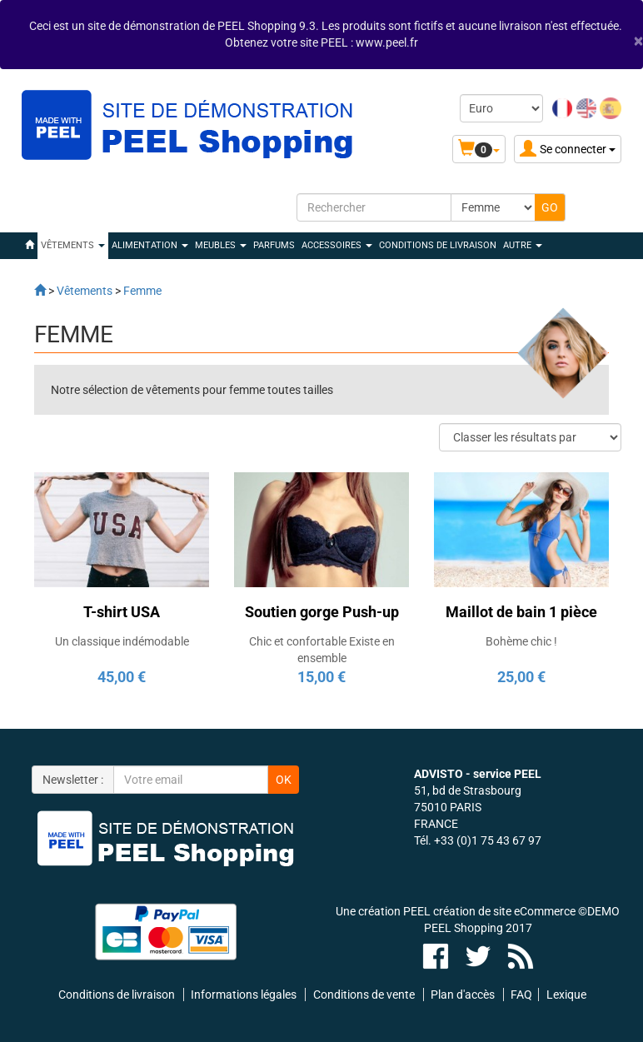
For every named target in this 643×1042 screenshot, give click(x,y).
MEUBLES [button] (221, 245)
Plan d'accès (463, 994)
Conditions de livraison (437, 245)
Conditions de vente (364, 994)
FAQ (521, 994)
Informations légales (244, 994)
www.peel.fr (387, 42)
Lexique (566, 994)
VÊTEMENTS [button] (73, 245)
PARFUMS (274, 245)
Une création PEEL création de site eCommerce (456, 911)
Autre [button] (522, 245)
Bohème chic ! (521, 641)
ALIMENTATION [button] (150, 245)
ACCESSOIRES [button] (337, 245)
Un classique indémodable (122, 641)
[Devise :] (501, 108)
